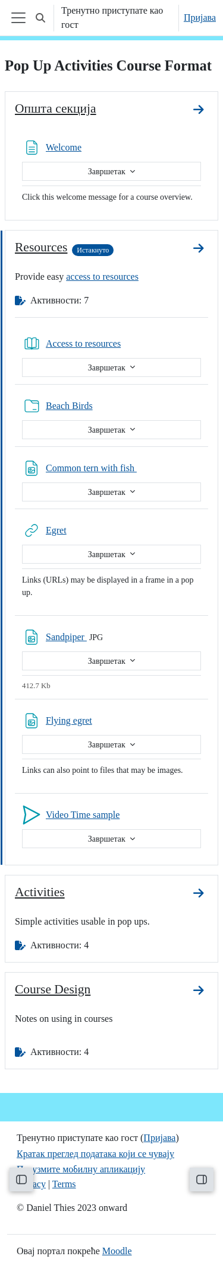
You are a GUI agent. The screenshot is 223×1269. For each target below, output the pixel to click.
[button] (40, 18)
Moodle (117, 1251)
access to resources (102, 276)
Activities (40, 892)
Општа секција (55, 108)
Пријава (200, 17)
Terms (64, 1184)
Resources (41, 247)
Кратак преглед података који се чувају (95, 1154)
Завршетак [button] (108, 171)
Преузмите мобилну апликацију (81, 1169)
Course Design (52, 989)
